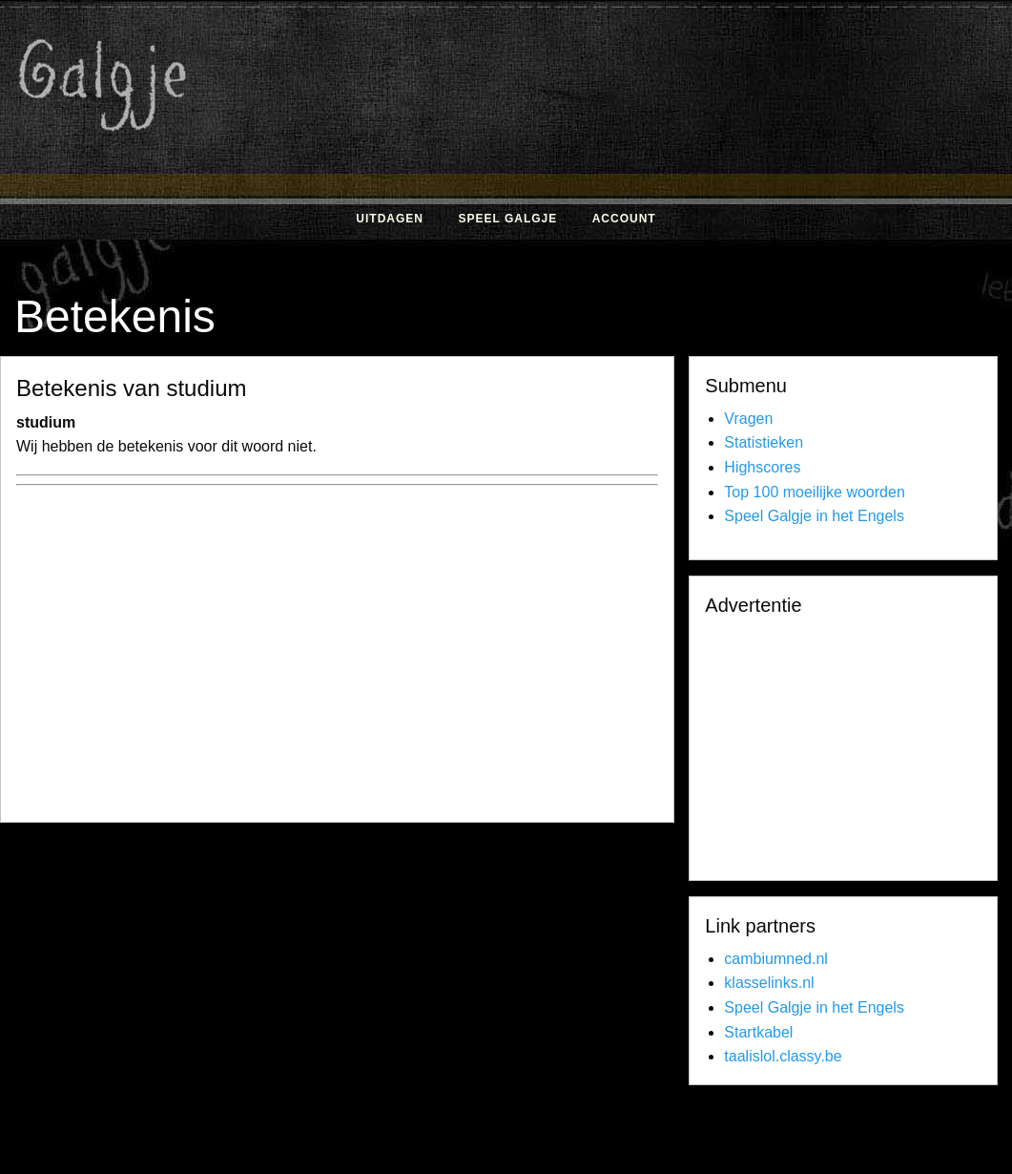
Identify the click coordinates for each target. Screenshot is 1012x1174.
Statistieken (763, 442)
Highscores (762, 467)
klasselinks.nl (769, 983)
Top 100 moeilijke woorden (814, 492)
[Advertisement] (359, 673)
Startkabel (758, 1032)
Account (624, 218)
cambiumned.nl (776, 959)
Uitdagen (389, 218)
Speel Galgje (507, 218)
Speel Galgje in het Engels (814, 516)
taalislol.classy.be (782, 1056)
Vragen (748, 418)
